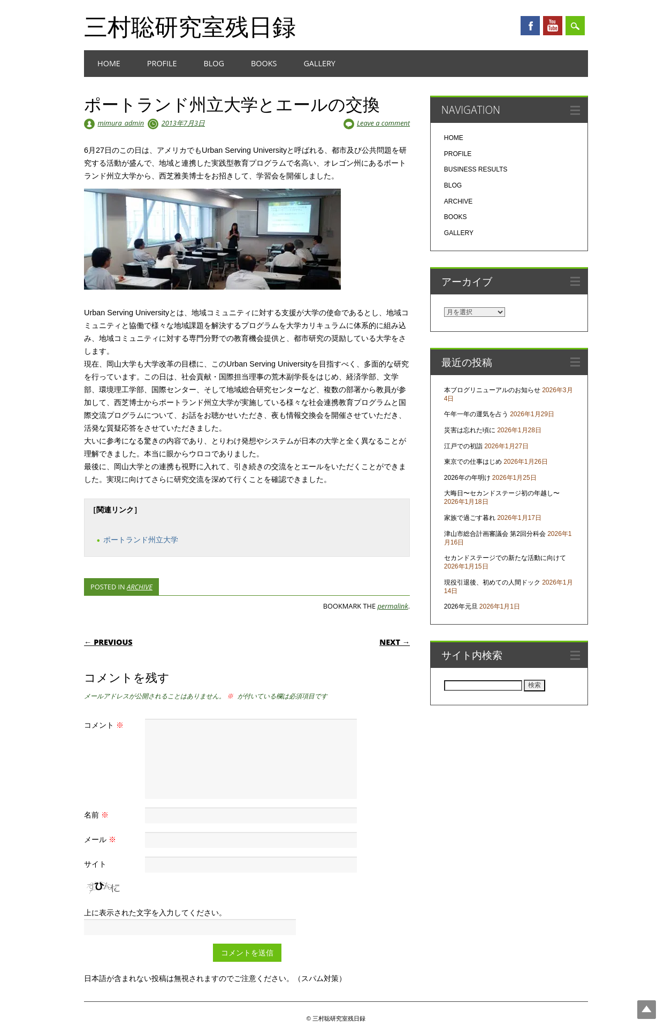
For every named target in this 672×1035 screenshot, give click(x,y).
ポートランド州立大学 (140, 539)
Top (646, 1009)
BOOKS (264, 63)
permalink (392, 606)
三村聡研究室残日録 (190, 26)
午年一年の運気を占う (476, 414)
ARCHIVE (139, 587)
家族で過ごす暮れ (469, 518)
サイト (95, 864)
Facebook (530, 25)
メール (101, 839)
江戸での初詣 (463, 446)
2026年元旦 (461, 606)
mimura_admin (120, 123)
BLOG (214, 63)
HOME (108, 63)
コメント (105, 725)
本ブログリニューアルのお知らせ (492, 390)
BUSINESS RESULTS (475, 169)
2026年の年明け (467, 477)
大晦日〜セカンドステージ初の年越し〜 (502, 493)
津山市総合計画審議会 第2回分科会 (495, 534)
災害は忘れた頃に (469, 430)
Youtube (552, 25)
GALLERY (319, 63)
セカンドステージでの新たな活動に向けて (505, 558)
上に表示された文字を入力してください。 (155, 912)
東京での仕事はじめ (473, 461)
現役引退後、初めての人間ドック (492, 582)
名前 (97, 815)
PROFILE (162, 63)
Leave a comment (383, 123)
